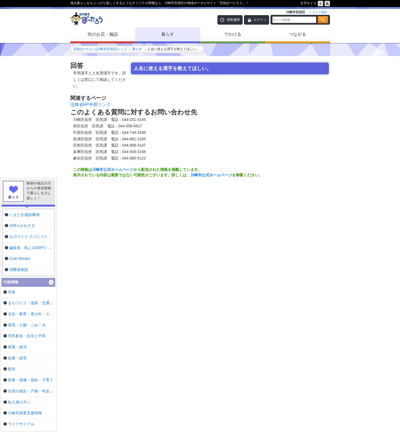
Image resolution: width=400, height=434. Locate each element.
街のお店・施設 (103, 34)
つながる (297, 34)
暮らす (167, 34)
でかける (232, 34)
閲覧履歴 (233, 20)
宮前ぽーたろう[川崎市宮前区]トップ (100, 49)
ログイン (259, 20)
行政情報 (10, 282)
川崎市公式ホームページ (113, 169)
